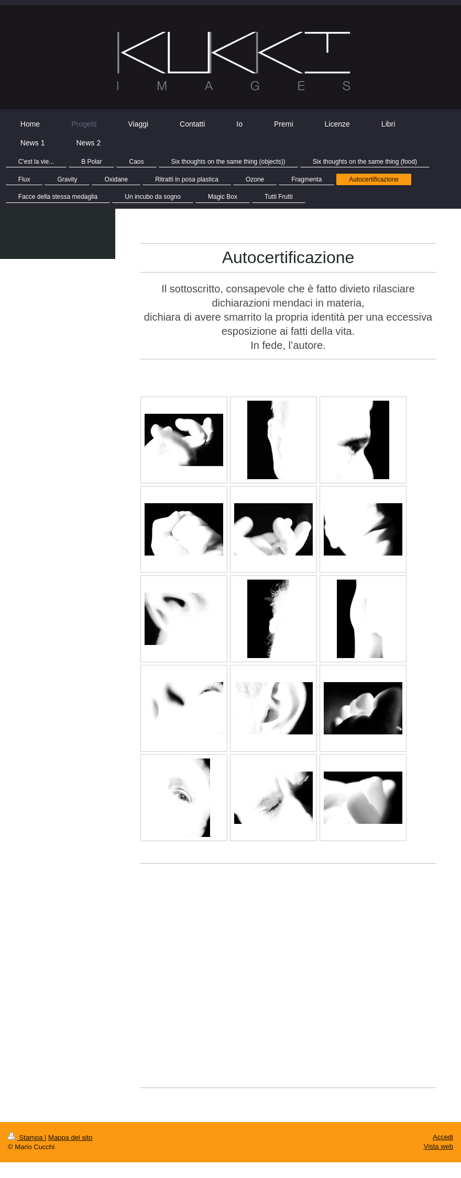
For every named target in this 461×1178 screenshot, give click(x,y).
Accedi (443, 1137)
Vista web (438, 1146)
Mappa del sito (70, 1137)
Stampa (26, 1137)
